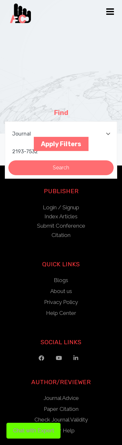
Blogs (61, 280)
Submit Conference (61, 225)
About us (61, 291)
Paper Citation (61, 409)
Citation (61, 235)
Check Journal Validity (61, 419)
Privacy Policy (61, 302)
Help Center (61, 313)
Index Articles (61, 216)
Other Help (61, 430)
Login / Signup (61, 207)
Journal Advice (61, 398)
